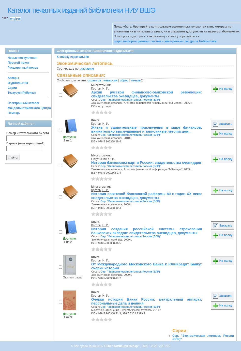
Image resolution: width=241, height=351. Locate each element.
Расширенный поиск (23, 67)
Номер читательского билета (27, 133)
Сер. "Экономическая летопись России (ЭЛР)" (131, 99)
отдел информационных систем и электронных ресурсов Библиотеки (165, 41)
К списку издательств (73, 57)
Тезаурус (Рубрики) (22, 92)
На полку (222, 89)
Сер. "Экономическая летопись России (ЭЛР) (130, 201)
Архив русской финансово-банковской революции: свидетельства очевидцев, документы (146, 94)
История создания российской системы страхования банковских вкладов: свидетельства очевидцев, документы (146, 231)
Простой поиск (18, 62)
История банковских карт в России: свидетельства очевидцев (146, 163)
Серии (12, 88)
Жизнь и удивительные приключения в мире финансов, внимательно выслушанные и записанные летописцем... (146, 129)
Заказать (222, 124)
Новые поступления (22, 58)
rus (18, 18)
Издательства (18, 83)
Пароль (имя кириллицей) (25, 143)
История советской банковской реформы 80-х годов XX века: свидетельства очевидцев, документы (146, 196)
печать (136, 80)
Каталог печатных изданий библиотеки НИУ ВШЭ (81, 10)
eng (12, 18)
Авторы (13, 78)
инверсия (111, 80)
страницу (94, 80)
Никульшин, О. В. (103, 159)
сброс (124, 80)
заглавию (87, 68)
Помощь (14, 113)
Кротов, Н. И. (100, 88)
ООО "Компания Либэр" (122, 346)
